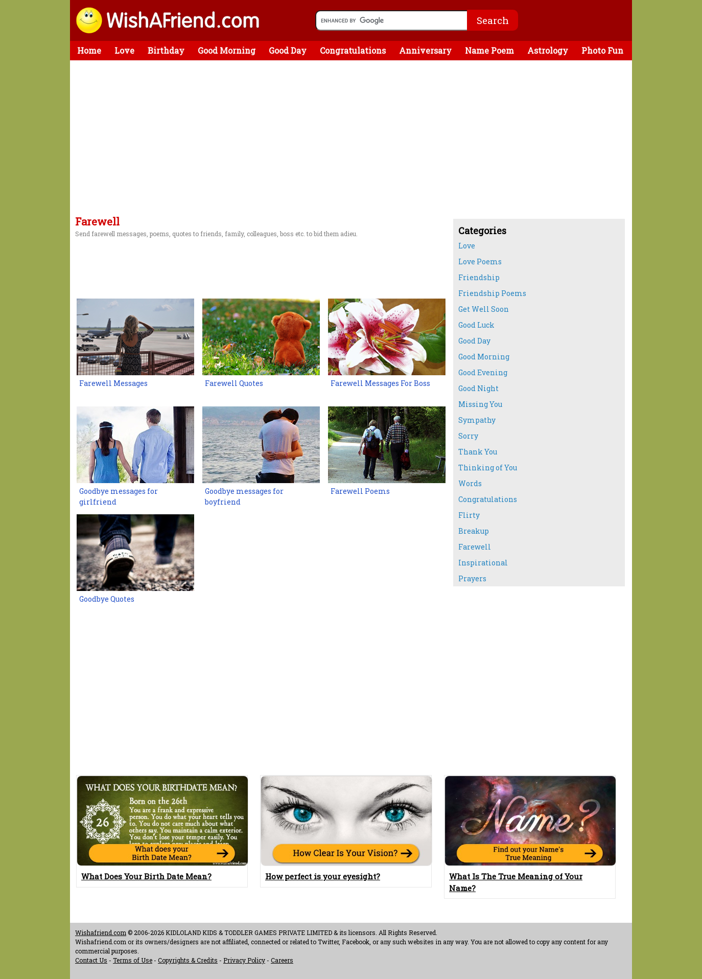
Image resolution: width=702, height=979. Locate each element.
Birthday (166, 50)
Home (89, 50)
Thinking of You (487, 467)
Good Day (288, 50)
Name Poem (489, 50)
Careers (282, 960)
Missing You (480, 404)
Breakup (473, 531)
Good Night (478, 388)
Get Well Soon (483, 309)
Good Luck (476, 325)
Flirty (469, 515)
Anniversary (425, 50)
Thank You (477, 452)
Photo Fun (602, 50)
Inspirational (483, 562)
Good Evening (482, 372)
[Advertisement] (259, 139)
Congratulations (353, 50)
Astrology (547, 50)
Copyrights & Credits (188, 960)
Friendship (479, 277)
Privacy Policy (244, 960)
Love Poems (480, 261)
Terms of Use (132, 960)
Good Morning (226, 50)
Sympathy (477, 420)
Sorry (468, 436)
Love (124, 50)
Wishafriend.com (100, 932)
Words (470, 483)
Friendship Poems (492, 293)
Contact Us (91, 960)
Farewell (474, 547)
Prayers (472, 578)
